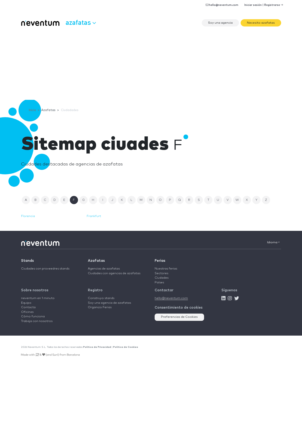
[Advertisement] (151, 64)
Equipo (26, 302)
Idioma (273, 242)
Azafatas (96, 260)
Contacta (28, 307)
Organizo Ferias (100, 307)
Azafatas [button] (81, 22)
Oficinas (27, 312)
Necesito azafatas (261, 22)
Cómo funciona (33, 316)
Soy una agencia (220, 22)
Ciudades (161, 277)
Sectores (161, 273)
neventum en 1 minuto (38, 298)
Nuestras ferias (166, 268)
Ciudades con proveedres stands (45, 268)
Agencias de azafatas (104, 268)
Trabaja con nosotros (36, 321)
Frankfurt (94, 216)
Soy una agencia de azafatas (109, 302)
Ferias (160, 260)
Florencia (28, 216)
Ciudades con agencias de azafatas (114, 273)
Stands (27, 260)
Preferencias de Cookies (179, 316)
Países (159, 282)
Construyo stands (101, 298)
